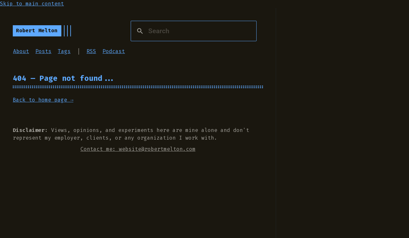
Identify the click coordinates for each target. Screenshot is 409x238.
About (21, 51)
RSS (91, 51)
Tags (64, 51)
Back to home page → (43, 99)
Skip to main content (32, 3)
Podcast (114, 51)
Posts (43, 51)
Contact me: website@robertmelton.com (138, 149)
